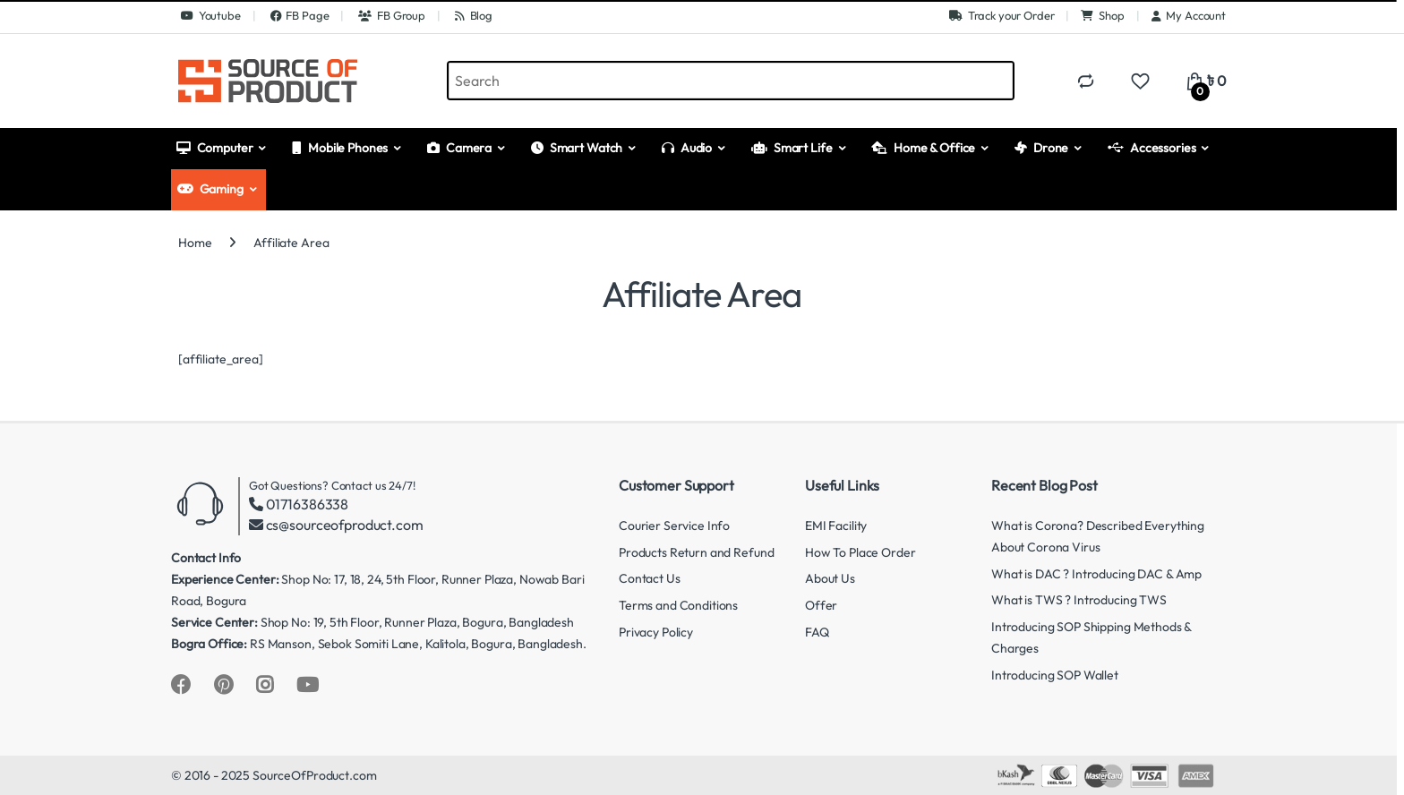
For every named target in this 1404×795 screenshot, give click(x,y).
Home (194, 243)
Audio (687, 148)
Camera (459, 148)
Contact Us (650, 578)
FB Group (390, 15)
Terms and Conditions (678, 605)
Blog (472, 15)
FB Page (299, 15)
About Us (830, 578)
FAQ (817, 632)
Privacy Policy (656, 632)
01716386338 (307, 504)
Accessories (1151, 148)
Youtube (209, 15)
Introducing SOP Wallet (1054, 675)
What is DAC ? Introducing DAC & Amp (1096, 574)
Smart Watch (576, 148)
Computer (214, 148)
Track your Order (1002, 15)
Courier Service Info (674, 525)
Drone (1041, 148)
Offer (821, 605)
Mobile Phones (340, 148)
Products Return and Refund (696, 552)
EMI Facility (836, 525)
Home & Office (923, 148)
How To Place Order (860, 552)
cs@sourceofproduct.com (345, 525)
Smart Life (791, 148)
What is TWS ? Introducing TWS (1079, 600)
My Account (1188, 15)
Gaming (210, 189)
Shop (1102, 15)
